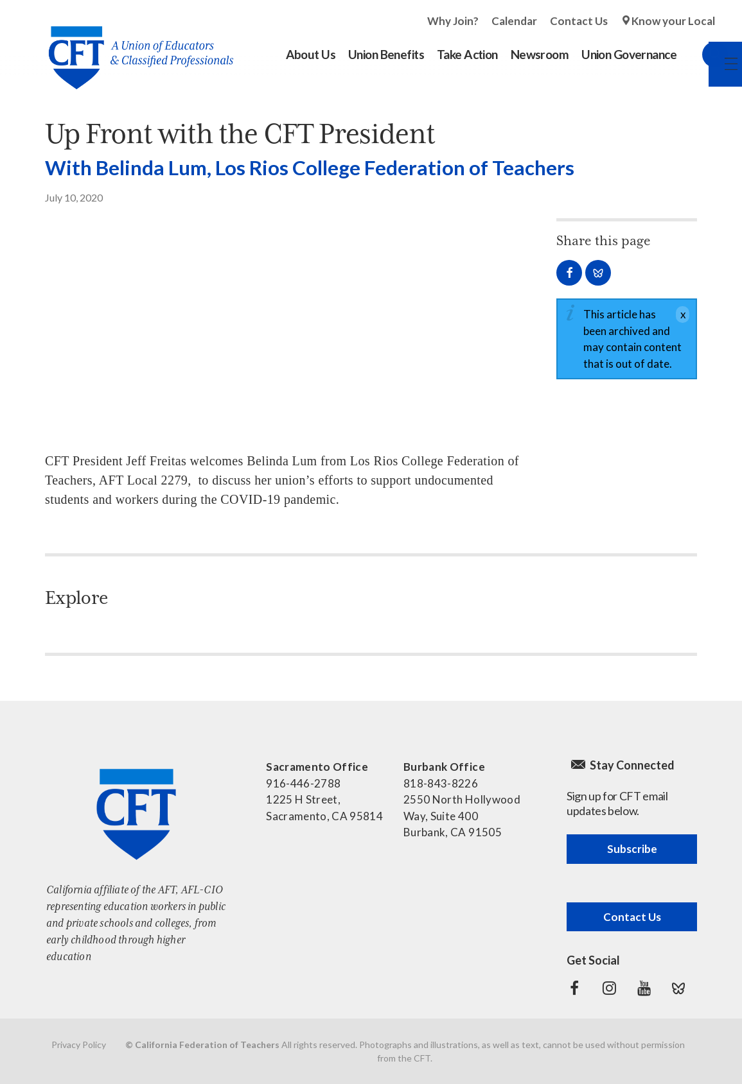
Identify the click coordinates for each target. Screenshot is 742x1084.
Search (702, 54)
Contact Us (579, 21)
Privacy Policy (78, 1044)
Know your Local (673, 21)
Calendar (514, 21)
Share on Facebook (569, 273)
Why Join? (453, 21)
